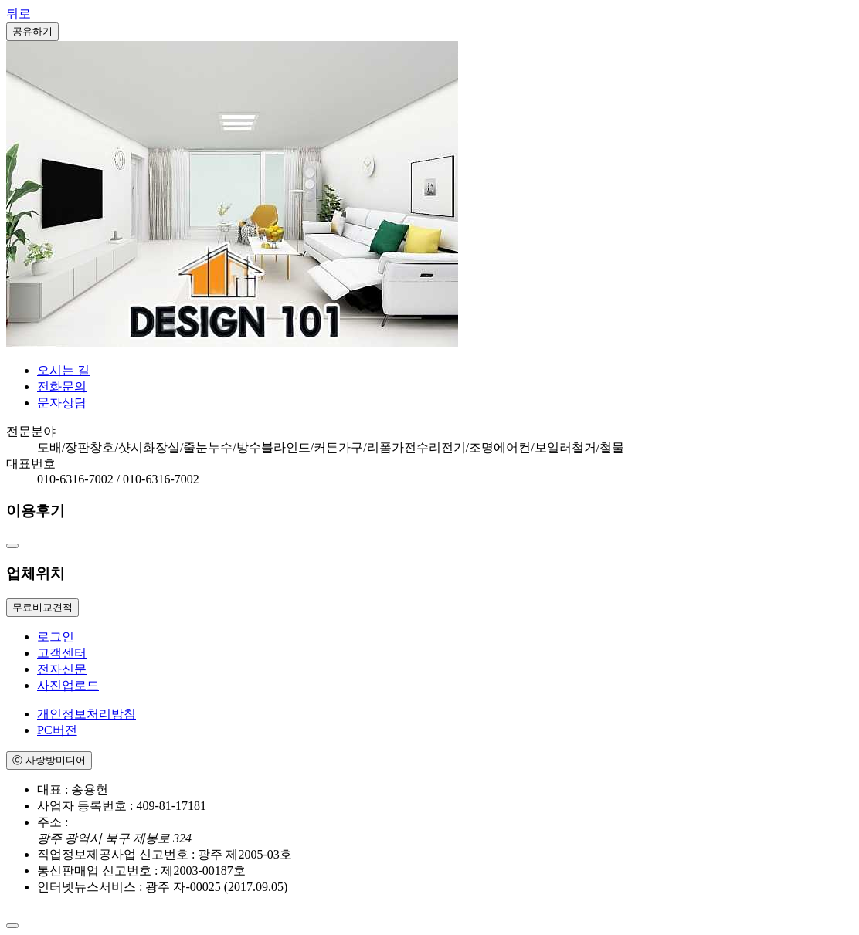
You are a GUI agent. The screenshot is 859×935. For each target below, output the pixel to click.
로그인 (55, 636)
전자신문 (62, 669)
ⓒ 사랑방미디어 (49, 760)
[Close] (12, 925)
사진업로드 (68, 685)
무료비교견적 (42, 607)
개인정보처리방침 (86, 713)
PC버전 (57, 730)
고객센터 (62, 652)
